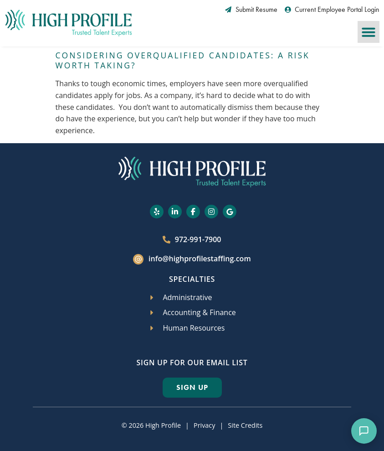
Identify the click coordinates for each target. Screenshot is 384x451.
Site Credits (245, 425)
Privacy (204, 425)
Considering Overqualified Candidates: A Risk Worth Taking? (183, 60)
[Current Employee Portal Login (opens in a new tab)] (332, 10)
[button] (368, 32)
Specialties (192, 279)
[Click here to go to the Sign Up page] (192, 388)
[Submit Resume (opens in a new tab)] (251, 10)
